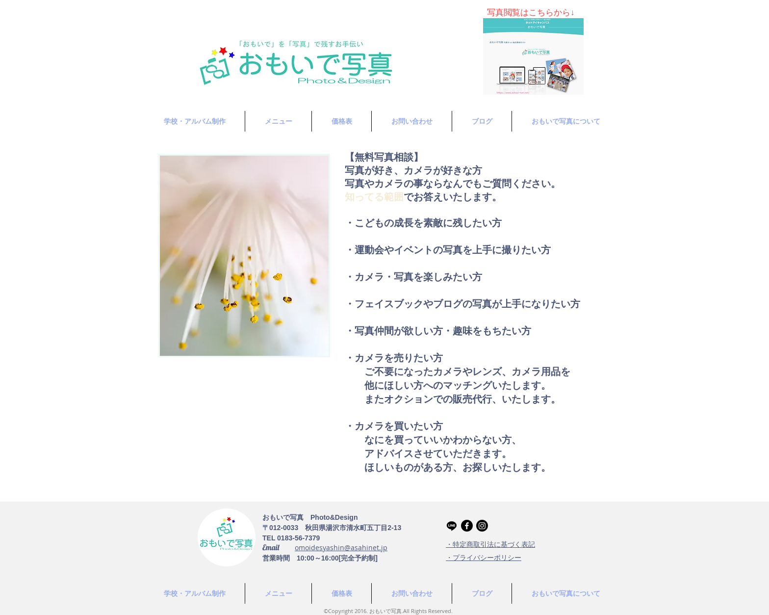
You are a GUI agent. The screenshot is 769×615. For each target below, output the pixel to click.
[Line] (452, 526)
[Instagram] (482, 526)
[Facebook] (467, 526)
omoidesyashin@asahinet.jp (341, 547)
